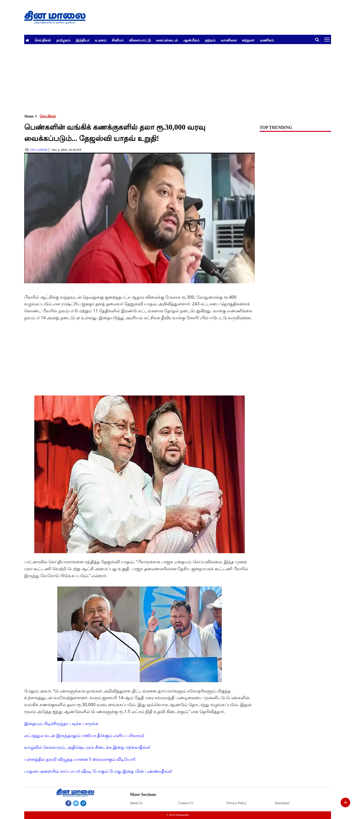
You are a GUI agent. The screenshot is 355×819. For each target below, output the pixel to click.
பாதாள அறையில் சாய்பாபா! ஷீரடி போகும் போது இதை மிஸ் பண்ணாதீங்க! (98, 771)
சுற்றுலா (248, 40)
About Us (136, 803)
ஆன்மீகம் (191, 40)
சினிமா (118, 40)
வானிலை (229, 40)
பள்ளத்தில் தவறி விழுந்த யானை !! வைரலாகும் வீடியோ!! (79, 759)
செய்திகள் (43, 40)
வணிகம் (267, 40)
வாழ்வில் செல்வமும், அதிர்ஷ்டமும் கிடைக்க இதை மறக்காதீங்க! (87, 747)
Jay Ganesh (38, 149)
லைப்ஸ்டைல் (167, 40)
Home (29, 116)
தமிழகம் (63, 40)
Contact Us (185, 803)
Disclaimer (282, 803)
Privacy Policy (236, 803)
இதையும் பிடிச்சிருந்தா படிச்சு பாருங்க (61, 723)
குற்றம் (210, 40)
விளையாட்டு (140, 40)
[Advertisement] (168, 77)
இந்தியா (83, 40)
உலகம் (100, 40)
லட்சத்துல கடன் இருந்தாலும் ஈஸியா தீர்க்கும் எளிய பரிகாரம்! (84, 735)
